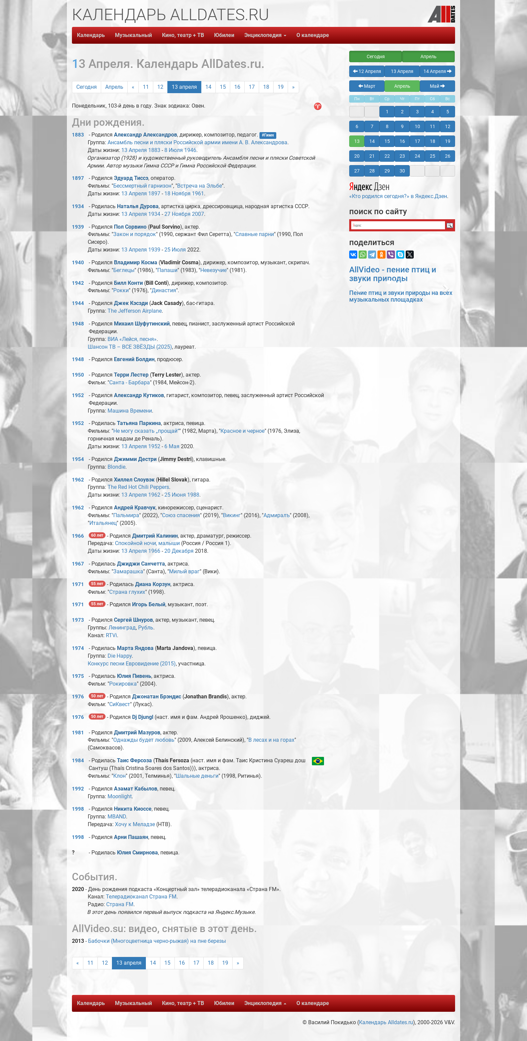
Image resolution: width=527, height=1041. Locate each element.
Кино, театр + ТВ (183, 35)
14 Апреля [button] (437, 71)
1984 (78, 761)
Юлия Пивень (134, 676)
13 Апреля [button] (402, 71)
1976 (78, 697)
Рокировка (123, 684)
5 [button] (447, 111)
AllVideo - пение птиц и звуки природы (392, 274)
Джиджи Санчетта (141, 564)
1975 (78, 676)
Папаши (167, 270)
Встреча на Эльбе (199, 186)
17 (252, 87)
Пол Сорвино (130, 227)
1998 (78, 809)
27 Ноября (177, 214)
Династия (164, 290)
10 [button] (417, 126)
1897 (78, 178)
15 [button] (387, 141)
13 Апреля (134, 150)
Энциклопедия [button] (265, 35)
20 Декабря (179, 551)
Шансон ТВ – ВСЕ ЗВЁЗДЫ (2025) (130, 347)
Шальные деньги (197, 776)
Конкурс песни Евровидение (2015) (132, 663)
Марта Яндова (135, 648)
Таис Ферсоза (134, 760)
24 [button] (417, 156)
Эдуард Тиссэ (131, 178)
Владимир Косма (135, 262)
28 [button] (372, 171)
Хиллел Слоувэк (134, 479)
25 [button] (432, 156)
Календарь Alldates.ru (386, 1022)
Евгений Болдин (134, 359)
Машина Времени (130, 411)
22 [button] (387, 156)
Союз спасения (181, 515)
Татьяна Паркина (139, 423)
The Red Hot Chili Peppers (138, 487)
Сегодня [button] (376, 56)
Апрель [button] (428, 56)
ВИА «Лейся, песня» (132, 339)
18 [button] (432, 141)
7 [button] (372, 126)
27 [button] (357, 171)
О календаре (312, 35)
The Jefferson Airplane (135, 311)
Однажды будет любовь (143, 740)
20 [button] (357, 156)
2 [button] (402, 111)
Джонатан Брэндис (156, 696)
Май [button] (437, 86)
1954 (78, 459)
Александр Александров (145, 134)
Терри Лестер (131, 375)
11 (146, 87)
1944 (78, 303)
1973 (78, 620)
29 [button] (387, 171)
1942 (78, 283)
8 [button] (387, 126)
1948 (78, 324)
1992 (78, 789)
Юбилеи (224, 35)
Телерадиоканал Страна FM (141, 896)
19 (281, 87)
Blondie (116, 467)
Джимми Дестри (135, 459)
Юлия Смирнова (137, 852)
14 (208, 87)
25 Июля (175, 249)
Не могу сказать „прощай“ (146, 431)
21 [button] (372, 156)
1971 (78, 584)
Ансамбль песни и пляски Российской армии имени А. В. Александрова (197, 142)
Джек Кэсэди (131, 303)
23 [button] (402, 156)
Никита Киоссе (133, 809)
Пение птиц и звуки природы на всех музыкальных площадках (400, 296)
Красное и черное (242, 431)
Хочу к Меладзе (135, 824)
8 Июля (173, 150)
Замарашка (128, 571)
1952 (78, 395)
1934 (78, 206)
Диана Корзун (152, 584)
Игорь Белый (148, 604)
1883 (78, 135)
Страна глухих (127, 592)
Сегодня (86, 87)
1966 (78, 536)
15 (223, 87)
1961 (198, 193)
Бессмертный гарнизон (142, 186)
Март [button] (366, 86)
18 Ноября (177, 193)
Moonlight (120, 796)
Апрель (114, 87)
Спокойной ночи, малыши (147, 543)
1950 (78, 375)
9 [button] (402, 126)
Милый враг (184, 571)
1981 (78, 733)
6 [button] (357, 126)
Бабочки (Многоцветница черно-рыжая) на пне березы (157, 941)
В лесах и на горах (271, 740)
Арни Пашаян (131, 837)
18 (266, 87)
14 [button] (372, 141)
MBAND (117, 816)
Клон (119, 776)
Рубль (145, 627)
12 (160, 87)
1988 (193, 495)
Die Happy (120, 656)
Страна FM (119, 904)
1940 (78, 263)
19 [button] (447, 141)
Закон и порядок (134, 234)
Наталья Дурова (138, 206)
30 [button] (402, 171)
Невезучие (213, 270)
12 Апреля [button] (367, 71)
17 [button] (417, 141)
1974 (78, 648)
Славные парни (254, 234)
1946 (190, 150)
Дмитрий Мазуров (137, 732)
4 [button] (432, 111)
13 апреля (184, 87)
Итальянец (103, 523)
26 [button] (447, 156)
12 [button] (447, 126)
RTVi (111, 635)
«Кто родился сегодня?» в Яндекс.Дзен (398, 189)
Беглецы (123, 270)
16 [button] (402, 141)
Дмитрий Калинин (155, 536)
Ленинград (122, 627)
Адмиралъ (277, 515)
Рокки (121, 290)
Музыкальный (133, 35)
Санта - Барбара (129, 382)
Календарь (91, 35)
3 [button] (417, 111)
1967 (78, 564)
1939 (78, 227)
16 (237, 87)
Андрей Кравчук (135, 507)
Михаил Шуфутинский (142, 323)
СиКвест (119, 704)
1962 (78, 480)
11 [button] (432, 126)
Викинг (232, 515)
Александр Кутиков (139, 395)
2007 (198, 214)
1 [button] (387, 111)
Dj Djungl (142, 717)
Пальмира (126, 515)
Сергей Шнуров (133, 620)
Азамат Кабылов (135, 788)
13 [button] (357, 141)
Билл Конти (128, 283)
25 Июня (175, 495)
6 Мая (171, 446)
